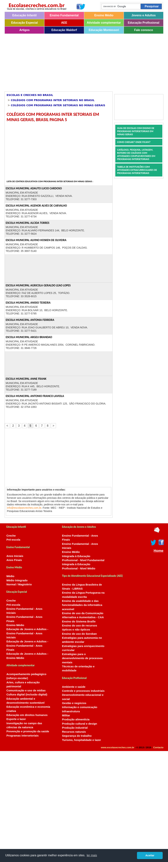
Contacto (158, 747)
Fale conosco (143, 30)
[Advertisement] (58, 61)
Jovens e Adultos (143, 15)
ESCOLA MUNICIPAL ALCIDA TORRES (27, 223)
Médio (10, 576)
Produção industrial (75, 727)
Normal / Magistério (19, 584)
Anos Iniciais (14, 556)
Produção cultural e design (79, 723)
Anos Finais (14, 560)
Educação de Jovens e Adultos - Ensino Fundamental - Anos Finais (27, 645)
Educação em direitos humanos (27, 715)
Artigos (24, 30)
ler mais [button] (92, 855)
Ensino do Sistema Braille (79, 621)
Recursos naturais (74, 731)
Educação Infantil (24, 15)
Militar (66, 715)
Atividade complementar (104, 22)
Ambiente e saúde (73, 686)
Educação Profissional (143, 22)
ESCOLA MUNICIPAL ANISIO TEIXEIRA (28, 302)
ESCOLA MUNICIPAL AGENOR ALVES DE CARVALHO (36, 205)
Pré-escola (13, 539)
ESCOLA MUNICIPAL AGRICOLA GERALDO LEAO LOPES (38, 285)
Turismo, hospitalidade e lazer (81, 740)
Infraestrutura (71, 711)
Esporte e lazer (16, 719)
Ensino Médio (103, 15)
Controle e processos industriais (83, 690)
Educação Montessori (104, 30)
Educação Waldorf (64, 30)
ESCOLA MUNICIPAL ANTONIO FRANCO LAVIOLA (35, 396)
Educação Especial (24, 22)
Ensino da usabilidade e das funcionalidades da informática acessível (82, 605)
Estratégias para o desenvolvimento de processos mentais (82, 658)
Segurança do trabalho (77, 735)
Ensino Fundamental (64, 15)
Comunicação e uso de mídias (26, 690)
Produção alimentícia (76, 719)
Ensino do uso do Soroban (79, 633)
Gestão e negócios (74, 703)
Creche (11, 535)
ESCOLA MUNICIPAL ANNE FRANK (26, 378)
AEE (64, 22)
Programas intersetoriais (22, 735)
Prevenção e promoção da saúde (27, 731)
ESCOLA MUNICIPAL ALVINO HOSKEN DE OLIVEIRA (36, 240)
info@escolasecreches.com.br (24, 507)
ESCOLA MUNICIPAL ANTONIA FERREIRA (30, 320)
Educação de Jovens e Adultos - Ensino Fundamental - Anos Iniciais (27, 633)
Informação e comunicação (79, 707)
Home (158, 550)
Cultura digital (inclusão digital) (26, 694)
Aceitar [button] (149, 855)
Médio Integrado (17, 580)
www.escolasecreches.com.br (117, 747)
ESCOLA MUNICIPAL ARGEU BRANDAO (29, 337)
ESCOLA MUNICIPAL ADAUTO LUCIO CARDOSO (34, 188)
